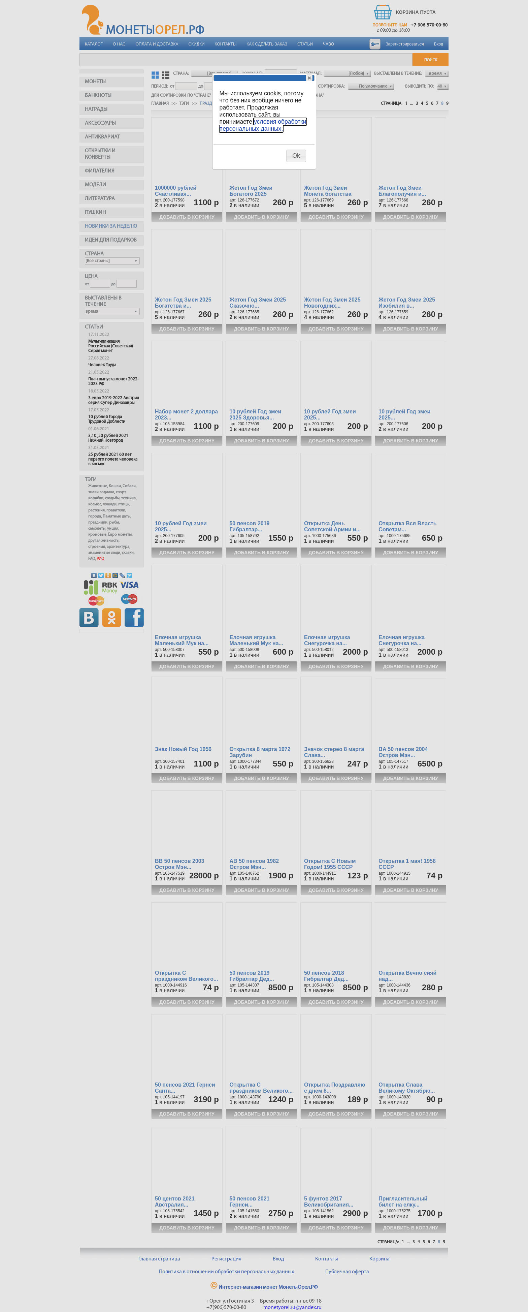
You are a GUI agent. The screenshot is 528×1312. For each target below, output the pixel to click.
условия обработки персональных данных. (263, 125)
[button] (309, 77)
